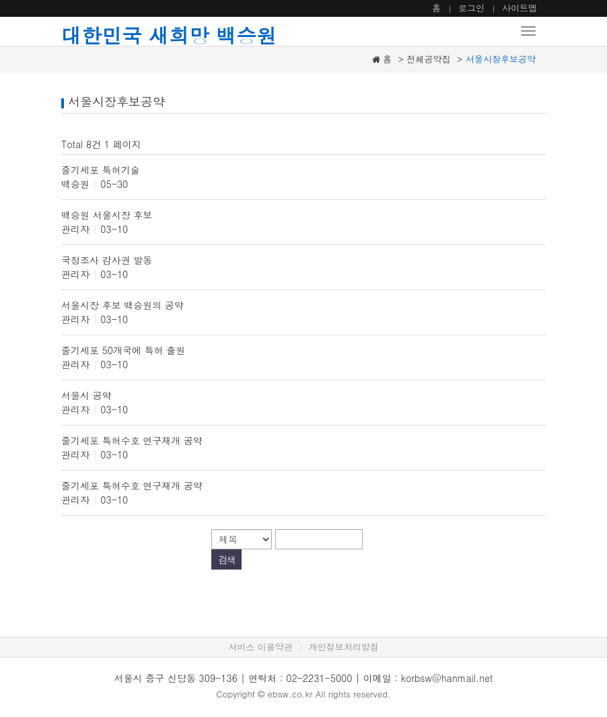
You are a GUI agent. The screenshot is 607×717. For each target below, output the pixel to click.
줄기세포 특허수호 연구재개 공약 (132, 440)
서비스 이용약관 (260, 646)
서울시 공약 (86, 395)
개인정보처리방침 (344, 646)
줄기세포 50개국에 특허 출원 (123, 350)
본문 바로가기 (0, 0)
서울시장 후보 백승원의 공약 (122, 305)
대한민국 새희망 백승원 (169, 35)
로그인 (471, 7)
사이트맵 (519, 7)
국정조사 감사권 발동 (106, 260)
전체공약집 (429, 59)
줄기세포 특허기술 (100, 169)
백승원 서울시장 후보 (106, 214)
